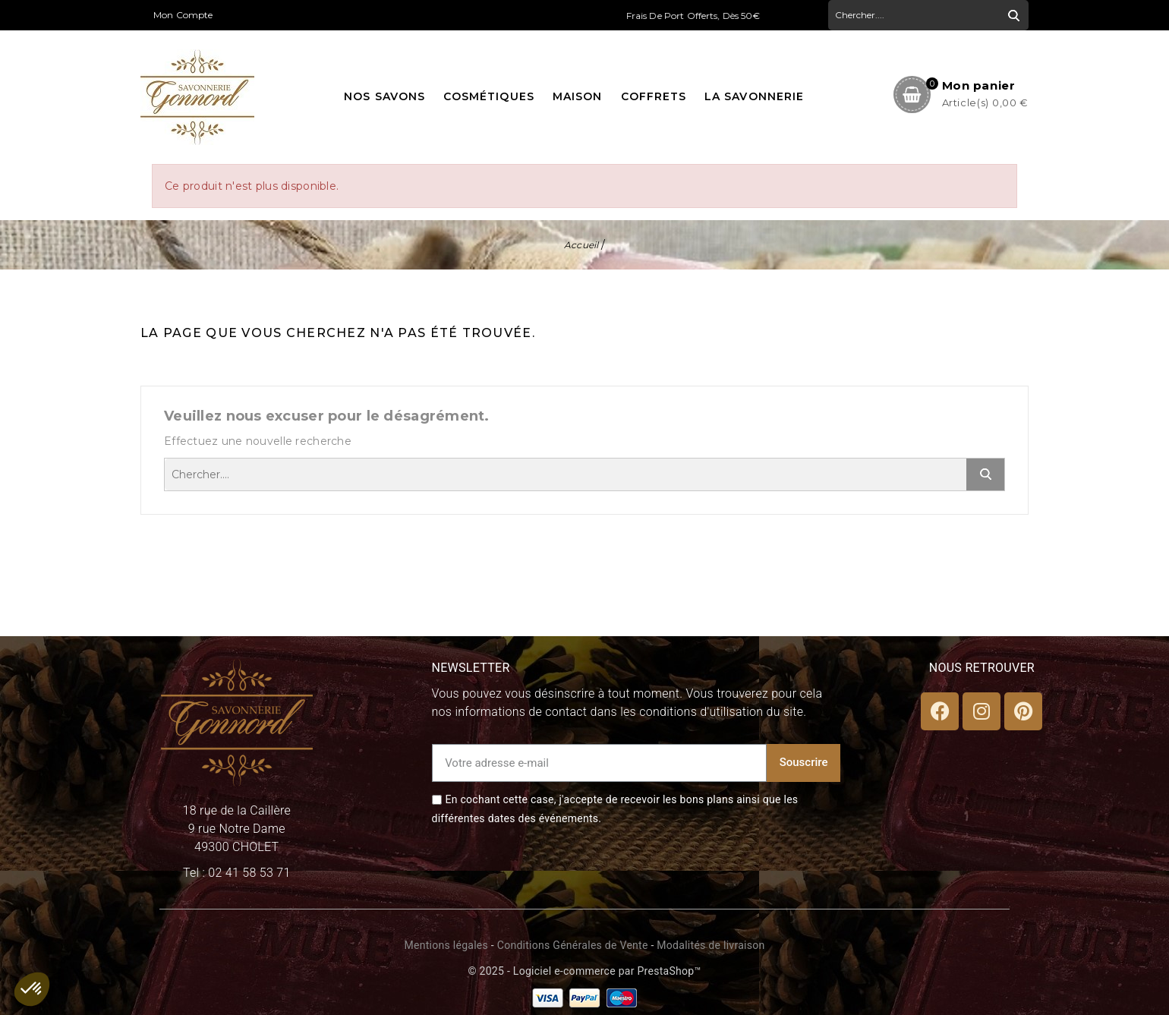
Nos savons (384, 96)
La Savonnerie (754, 96)
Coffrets (653, 96)
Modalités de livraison (710, 945)
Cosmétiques (488, 96)
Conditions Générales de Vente (572, 945)
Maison (577, 96)
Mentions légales (446, 945)
